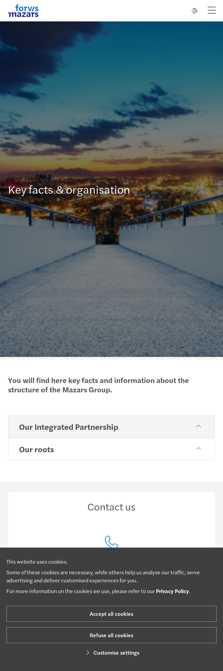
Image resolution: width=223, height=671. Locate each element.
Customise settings (111, 652)
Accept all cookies (111, 613)
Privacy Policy (172, 591)
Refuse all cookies (111, 635)
